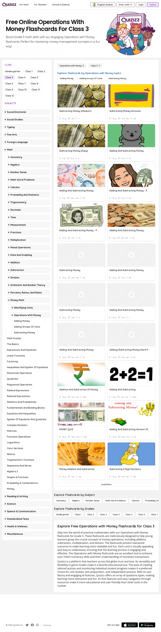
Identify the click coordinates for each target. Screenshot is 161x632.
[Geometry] (61, 500)
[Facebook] (32, 625)
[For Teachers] (40, 4)
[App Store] (130, 624)
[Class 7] (154, 514)
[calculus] (135, 500)
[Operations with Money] (71, 65)
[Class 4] (116, 514)
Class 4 (22, 77)
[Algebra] (76, 500)
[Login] (141, 4)
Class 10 (22, 89)
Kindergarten (12, 71)
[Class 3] (95, 65)
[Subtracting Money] (117, 78)
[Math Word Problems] (115, 500)
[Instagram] (37, 625)
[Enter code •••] (125, 4)
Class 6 (9, 83)
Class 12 (9, 95)
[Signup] (153, 4)
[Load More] (106, 484)
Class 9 (9, 89)
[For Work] (24, 4)
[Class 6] (141, 514)
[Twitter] (27, 625)
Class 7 (22, 83)
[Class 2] (90, 514)
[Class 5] (129, 514)
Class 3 (9, 77)
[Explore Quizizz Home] (9, 5)
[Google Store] (147, 624)
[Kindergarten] (62, 514)
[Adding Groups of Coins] (91, 78)
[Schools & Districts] (61, 4)
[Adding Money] (66, 78)
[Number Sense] (92, 500)
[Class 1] (78, 514)
